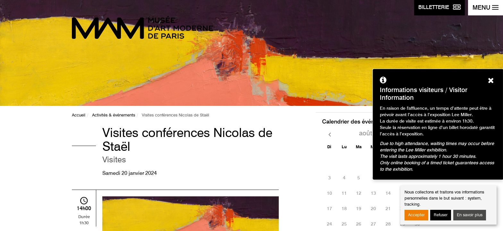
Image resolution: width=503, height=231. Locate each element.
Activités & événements (113, 115)
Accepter (416, 215)
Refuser (441, 215)
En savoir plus (469, 215)
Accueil (78, 115)
